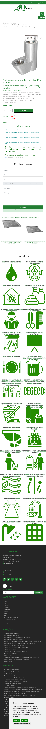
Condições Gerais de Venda (11, 623)
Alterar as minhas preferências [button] (22, 723)
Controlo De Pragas (9, 673)
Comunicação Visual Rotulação (12, 683)
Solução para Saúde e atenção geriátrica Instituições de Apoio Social (22, 641)
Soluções (6, 605)
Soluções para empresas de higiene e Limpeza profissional (19, 643)
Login (40, 3)
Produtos (13, 23)
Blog (5, 615)
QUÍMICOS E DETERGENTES (11, 670)
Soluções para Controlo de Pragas (13, 639)
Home (5, 23)
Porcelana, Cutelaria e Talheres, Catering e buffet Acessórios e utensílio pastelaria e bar (23, 689)
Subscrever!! (38, 592)
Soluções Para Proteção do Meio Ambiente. (15, 651)
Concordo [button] (16, 720)
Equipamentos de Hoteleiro (11, 633)
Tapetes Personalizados (10, 653)
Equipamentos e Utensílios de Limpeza (14, 693)
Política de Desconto (9, 621)
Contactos (7, 609)
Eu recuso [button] (24, 720)
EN (34, 2)
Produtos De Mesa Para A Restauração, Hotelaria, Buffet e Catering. (22, 691)
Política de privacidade (10, 619)
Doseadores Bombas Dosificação (13, 672)
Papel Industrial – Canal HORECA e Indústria (15, 681)
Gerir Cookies (7, 625)
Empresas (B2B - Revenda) (11, 617)
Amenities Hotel (8, 655)
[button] (41, 17)
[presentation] (23, 202)
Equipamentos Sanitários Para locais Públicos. (16, 25)
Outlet (5, 613)
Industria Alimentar (9, 697)
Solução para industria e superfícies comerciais (16, 647)
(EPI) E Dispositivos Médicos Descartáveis (15, 677)
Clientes (6, 611)
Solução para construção (11, 649)
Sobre (5, 603)
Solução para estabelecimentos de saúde (15, 645)
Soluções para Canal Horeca (11, 635)
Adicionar (23, 110)
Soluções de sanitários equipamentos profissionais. (17, 637)
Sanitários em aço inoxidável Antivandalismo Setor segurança (21, 27)
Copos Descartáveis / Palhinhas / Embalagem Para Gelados (20, 687)
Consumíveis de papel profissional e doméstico (16, 659)
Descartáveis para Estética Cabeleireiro (14, 679)
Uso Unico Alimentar (9, 685)
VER (38, 211)
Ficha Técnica (9, 117)
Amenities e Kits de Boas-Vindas (12, 675)
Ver (6, 157)
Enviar (23, 207)
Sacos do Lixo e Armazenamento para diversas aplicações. (20, 695)
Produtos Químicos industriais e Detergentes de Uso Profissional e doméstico (21, 657)
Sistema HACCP (8, 661)
